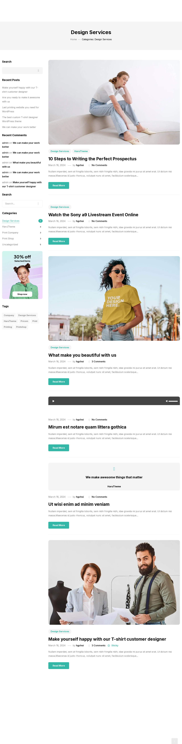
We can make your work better (19, 127)
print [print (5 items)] (34, 321)
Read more (59, 185)
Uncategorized (10, 244)
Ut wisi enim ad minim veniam (78, 504)
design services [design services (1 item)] (27, 315)
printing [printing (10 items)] (8, 327)
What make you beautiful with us (82, 355)
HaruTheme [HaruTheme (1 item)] (10, 321)
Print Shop (8, 238)
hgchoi (80, 165)
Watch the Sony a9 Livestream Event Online (93, 214)
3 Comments (98, 361)
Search (7, 61)
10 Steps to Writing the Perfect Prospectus (92, 158)
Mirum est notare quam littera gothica (87, 427)
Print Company (10, 232)
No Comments (99, 165)
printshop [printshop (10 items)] (21, 327)
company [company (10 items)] (9, 315)
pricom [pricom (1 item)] (24, 321)
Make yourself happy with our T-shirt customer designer (107, 639)
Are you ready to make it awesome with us (21, 99)
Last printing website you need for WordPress (20, 109)
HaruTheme (81, 151)
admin (5, 142)
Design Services (60, 151)
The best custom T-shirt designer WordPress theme (20, 119)
